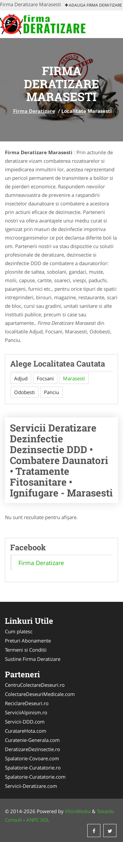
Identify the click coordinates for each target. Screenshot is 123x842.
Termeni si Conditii (26, 650)
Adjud (21, 378)
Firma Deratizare (34, 111)
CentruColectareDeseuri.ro (35, 685)
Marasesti (74, 378)
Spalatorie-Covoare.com (32, 758)
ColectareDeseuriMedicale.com (40, 694)
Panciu (51, 392)
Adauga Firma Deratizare (93, 5)
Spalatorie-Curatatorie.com (35, 777)
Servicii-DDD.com (25, 722)
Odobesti (24, 392)
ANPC (32, 819)
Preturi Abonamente (28, 640)
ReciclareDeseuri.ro (27, 703)
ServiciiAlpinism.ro (26, 712)
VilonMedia (78, 811)
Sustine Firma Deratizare (32, 659)
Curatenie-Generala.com (32, 740)
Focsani (45, 378)
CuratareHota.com (25, 731)
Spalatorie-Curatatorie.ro (33, 767)
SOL (45, 819)
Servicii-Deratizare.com (31, 786)
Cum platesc (18, 631)
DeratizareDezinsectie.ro (32, 749)
